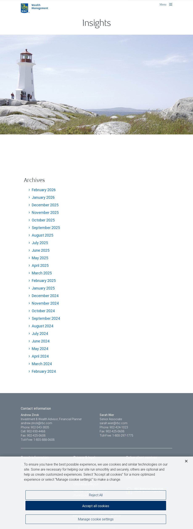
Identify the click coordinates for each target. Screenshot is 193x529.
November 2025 (45, 212)
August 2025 (42, 235)
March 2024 (42, 363)
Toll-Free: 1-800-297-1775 (116, 435)
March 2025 (42, 273)
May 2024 (40, 348)
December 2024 (45, 295)
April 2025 (40, 265)
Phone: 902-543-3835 (35, 427)
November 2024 (45, 303)
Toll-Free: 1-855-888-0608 (37, 440)
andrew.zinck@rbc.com (36, 423)
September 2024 (46, 318)
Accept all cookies (95, 506)
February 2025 (44, 280)
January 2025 (43, 288)
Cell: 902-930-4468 (33, 431)
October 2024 (43, 310)
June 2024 (41, 341)
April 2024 (40, 356)
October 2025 (43, 220)
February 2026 (44, 189)
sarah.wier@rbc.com (113, 423)
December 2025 (45, 205)
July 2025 (40, 242)
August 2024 (42, 326)
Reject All (96, 495)
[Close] (186, 461)
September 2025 (46, 227)
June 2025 (40, 250)
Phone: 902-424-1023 (114, 427)
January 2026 (43, 197)
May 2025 (40, 257)
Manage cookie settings (96, 519)
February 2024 (44, 371)
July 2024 (40, 333)
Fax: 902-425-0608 (33, 435)
